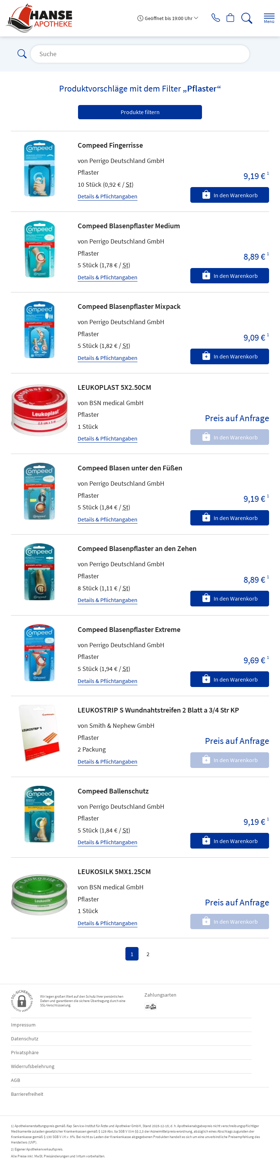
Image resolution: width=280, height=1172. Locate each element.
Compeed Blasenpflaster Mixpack (129, 306)
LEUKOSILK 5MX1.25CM (114, 871)
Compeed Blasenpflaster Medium (129, 225)
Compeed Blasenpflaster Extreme (129, 629)
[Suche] (245, 18)
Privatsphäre (25, 1052)
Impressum (23, 1024)
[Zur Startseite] (41, 18)
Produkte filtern (140, 112)
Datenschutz (24, 1038)
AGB (15, 1080)
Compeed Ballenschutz (113, 790)
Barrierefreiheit (27, 1094)
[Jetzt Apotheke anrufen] (210, 18)
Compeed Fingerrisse (110, 145)
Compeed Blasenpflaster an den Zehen (137, 548)
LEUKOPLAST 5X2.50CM (114, 387)
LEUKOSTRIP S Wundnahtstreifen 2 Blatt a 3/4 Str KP (158, 709)
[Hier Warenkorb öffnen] (228, 18)
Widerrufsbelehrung (32, 1066)
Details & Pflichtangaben (107, 196)
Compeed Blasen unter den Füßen (130, 467)
